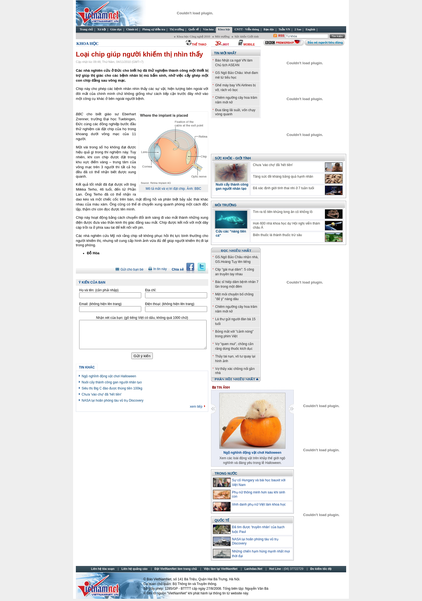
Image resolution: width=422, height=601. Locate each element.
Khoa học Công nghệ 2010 (193, 36)
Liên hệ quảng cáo (134, 568)
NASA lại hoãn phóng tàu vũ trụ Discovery (112, 400)
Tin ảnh (221, 387)
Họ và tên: (99, 290)
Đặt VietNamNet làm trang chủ (175, 568)
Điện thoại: (169, 304)
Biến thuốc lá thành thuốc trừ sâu (277, 235)
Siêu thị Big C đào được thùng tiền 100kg (112, 388)
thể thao (199, 44)
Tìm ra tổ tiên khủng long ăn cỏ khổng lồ (283, 212)
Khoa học (87, 43)
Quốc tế (222, 520)
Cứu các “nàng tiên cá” (231, 233)
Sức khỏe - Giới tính (233, 158)
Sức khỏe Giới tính (246, 36)
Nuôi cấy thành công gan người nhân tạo (112, 382)
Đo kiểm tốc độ (321, 568)
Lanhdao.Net (253, 568)
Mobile (249, 44)
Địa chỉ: (150, 290)
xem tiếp (196, 406)
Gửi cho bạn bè (132, 269)
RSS (281, 35)
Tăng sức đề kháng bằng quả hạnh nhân (283, 176)
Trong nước (226, 474)
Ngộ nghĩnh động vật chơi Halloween (109, 376)
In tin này (160, 269)
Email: (100, 304)
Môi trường (222, 36)
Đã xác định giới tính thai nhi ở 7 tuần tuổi (283, 188)
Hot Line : (286, 568)
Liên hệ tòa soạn (102, 568)
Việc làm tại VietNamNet (220, 568)
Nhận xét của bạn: (142, 318)
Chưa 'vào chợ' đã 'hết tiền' (102, 394)
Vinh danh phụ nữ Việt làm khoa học (259, 504)
